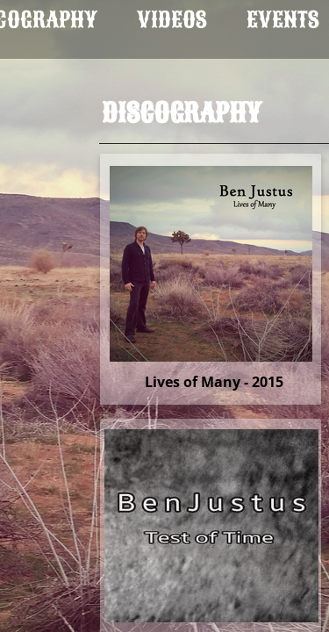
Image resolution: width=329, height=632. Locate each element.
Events (283, 19)
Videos (172, 19)
